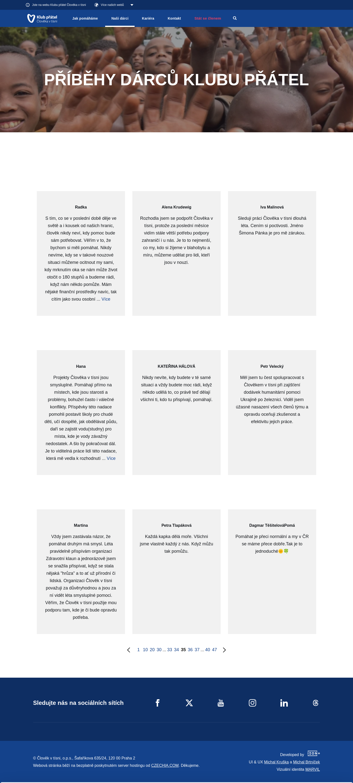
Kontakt (174, 18)
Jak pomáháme (85, 18)
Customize (312, 760)
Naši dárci (119, 18)
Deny (312, 773)
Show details (75, 777)
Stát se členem (207, 18)
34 (176, 649)
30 (159, 649)
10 (145, 649)
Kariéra (148, 18)
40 (207, 649)
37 (197, 649)
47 (214, 649)
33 (169, 649)
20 (152, 649)
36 (190, 649)
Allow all (312, 748)
